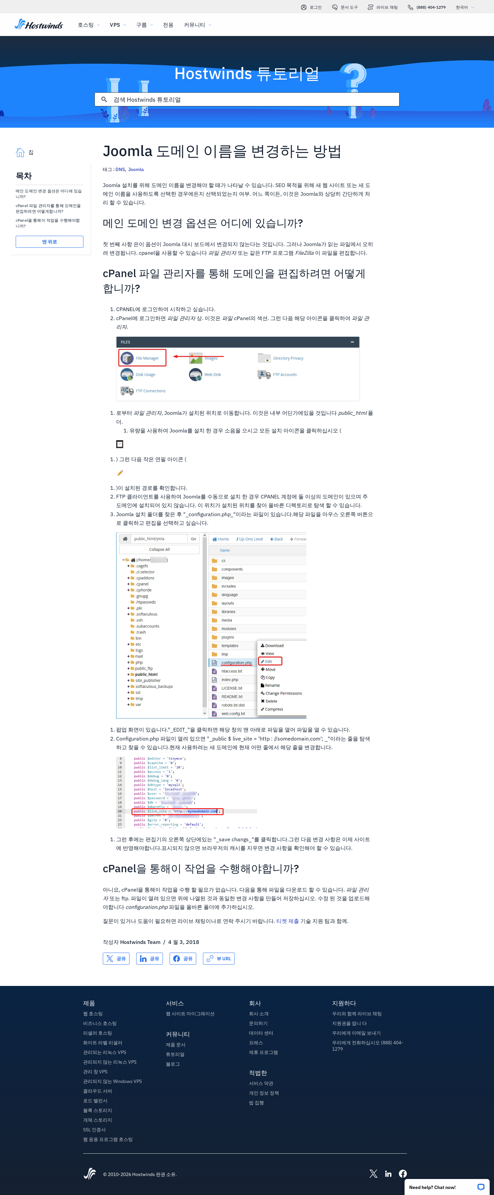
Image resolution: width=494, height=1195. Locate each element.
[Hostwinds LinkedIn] (385, 1174)
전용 (168, 24)
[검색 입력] (256, 99)
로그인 (311, 7)
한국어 (466, 7)
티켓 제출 (287, 921)
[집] (38, 24)
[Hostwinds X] (370, 1174)
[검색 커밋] (104, 99)
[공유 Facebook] (183, 959)
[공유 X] (116, 959)
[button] (447, 1185)
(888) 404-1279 (427, 7)
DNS (120, 169)
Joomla (136, 169)
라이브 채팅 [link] (383, 7)
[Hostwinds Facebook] (399, 1174)
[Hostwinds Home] (89, 1174)
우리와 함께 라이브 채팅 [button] (357, 1014)
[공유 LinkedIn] (149, 959)
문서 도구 (345, 7)
